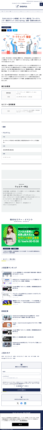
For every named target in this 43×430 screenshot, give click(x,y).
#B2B (14, 358)
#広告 (14, 356)
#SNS (26, 356)
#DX (38, 356)
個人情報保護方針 (20, 383)
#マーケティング (8, 356)
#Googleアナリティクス (6, 358)
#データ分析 (33, 356)
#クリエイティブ (20, 356)
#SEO (2, 356)
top (2, 11)
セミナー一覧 (8, 11)
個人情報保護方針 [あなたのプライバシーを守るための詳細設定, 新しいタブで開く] (23, 420)
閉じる (20, 424)
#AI (29, 356)
